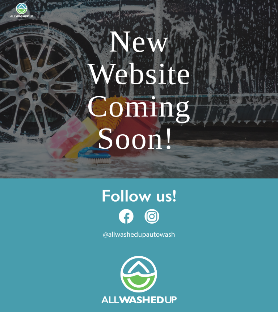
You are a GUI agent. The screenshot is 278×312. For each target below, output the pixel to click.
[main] (139, 89)
